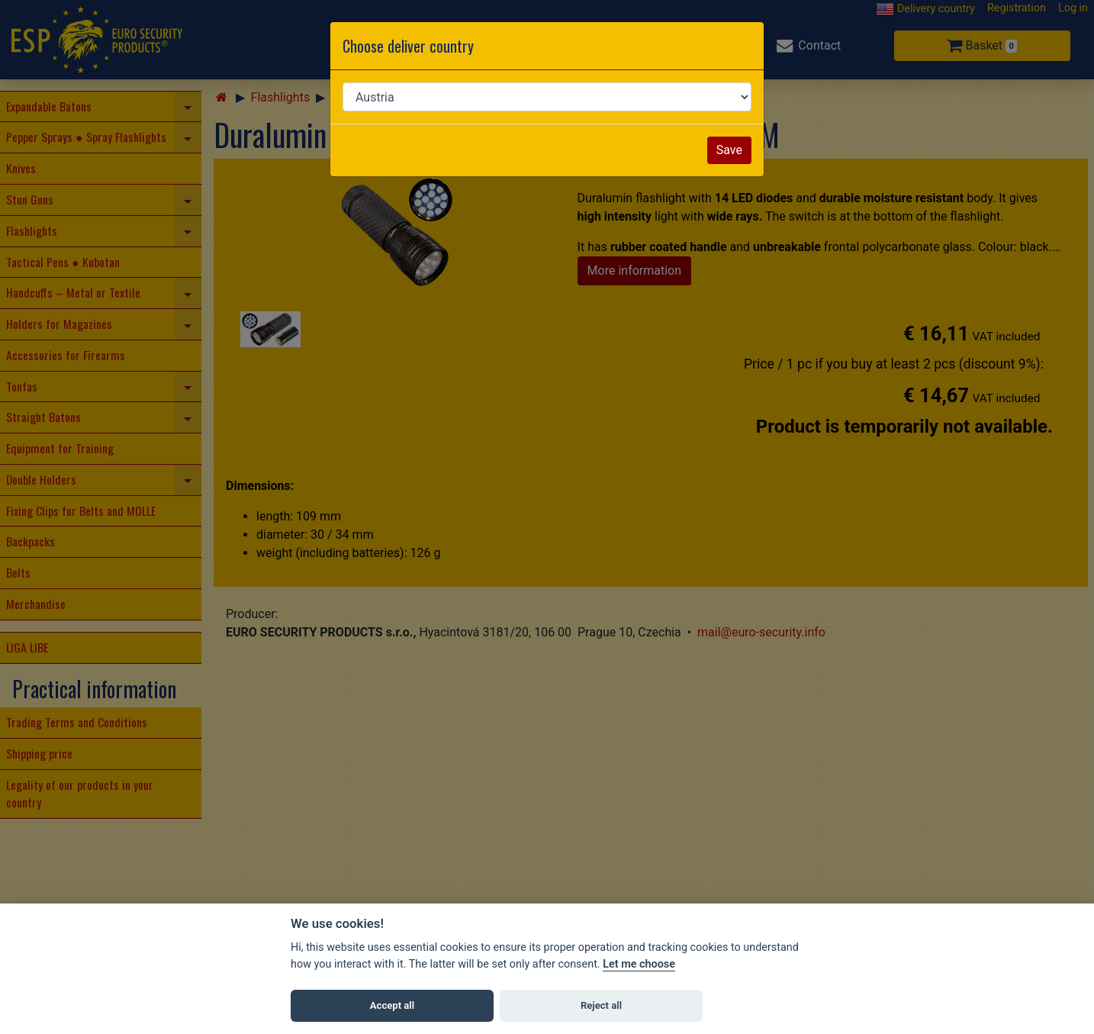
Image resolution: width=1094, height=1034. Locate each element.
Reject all (601, 1005)
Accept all (392, 1005)
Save (729, 150)
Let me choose (639, 964)
